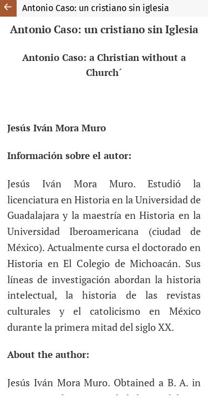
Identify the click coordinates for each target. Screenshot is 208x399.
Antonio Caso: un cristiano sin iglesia (95, 8)
